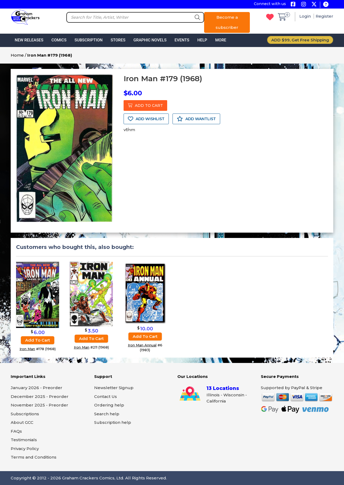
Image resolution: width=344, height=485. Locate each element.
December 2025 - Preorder (39, 396)
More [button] (220, 40)
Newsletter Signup (113, 387)
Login (305, 16)
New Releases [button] (29, 40)
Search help (106, 413)
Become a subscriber (227, 22)
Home (17, 55)
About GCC (22, 422)
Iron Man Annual (142, 345)
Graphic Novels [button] (150, 40)
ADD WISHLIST (146, 119)
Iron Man (27, 349)
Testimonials (24, 439)
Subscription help (112, 422)
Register (324, 16)
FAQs (16, 431)
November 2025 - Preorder (39, 405)
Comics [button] (58, 40)
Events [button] (181, 40)
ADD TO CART (145, 105)
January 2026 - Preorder (36, 387)
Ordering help (109, 405)
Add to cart (37, 340)
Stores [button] (117, 40)
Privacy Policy (25, 448)
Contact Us (105, 396)
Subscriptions (25, 413)
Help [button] (202, 40)
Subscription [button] (89, 40)
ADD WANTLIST (196, 119)
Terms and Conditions (33, 457)
